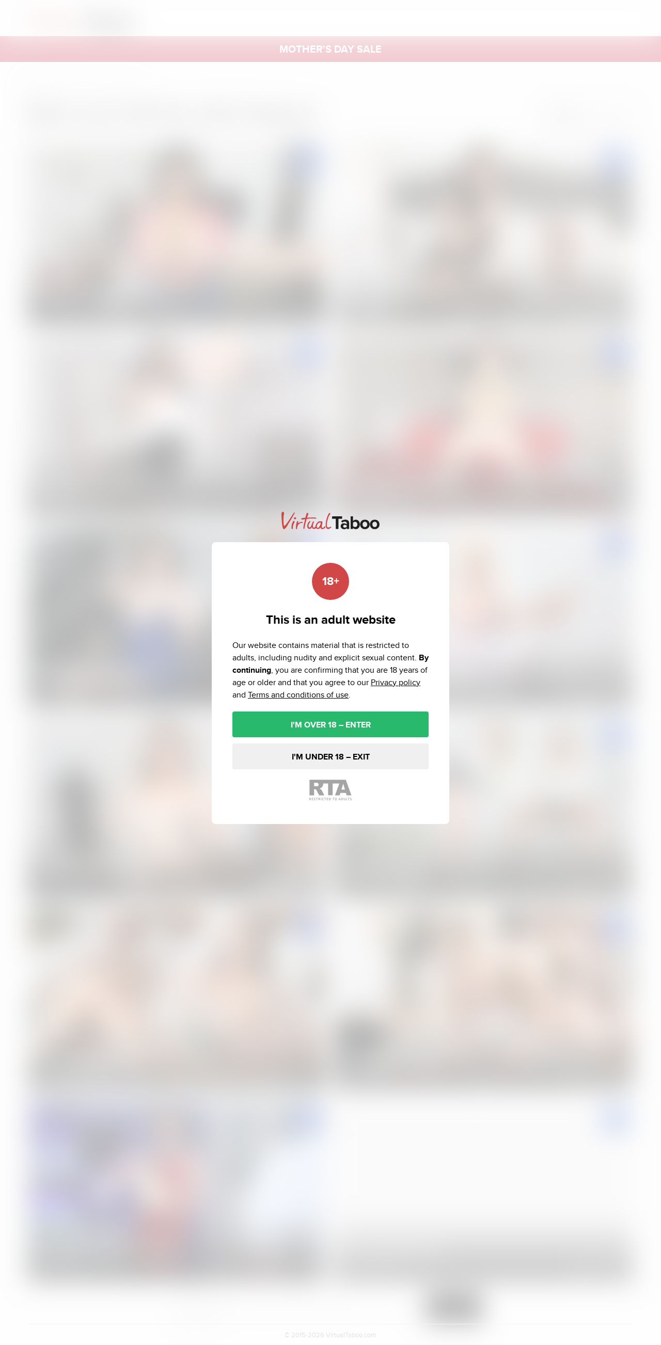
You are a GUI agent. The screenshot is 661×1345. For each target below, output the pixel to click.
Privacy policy (395, 682)
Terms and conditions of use (298, 695)
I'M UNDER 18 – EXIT (331, 757)
